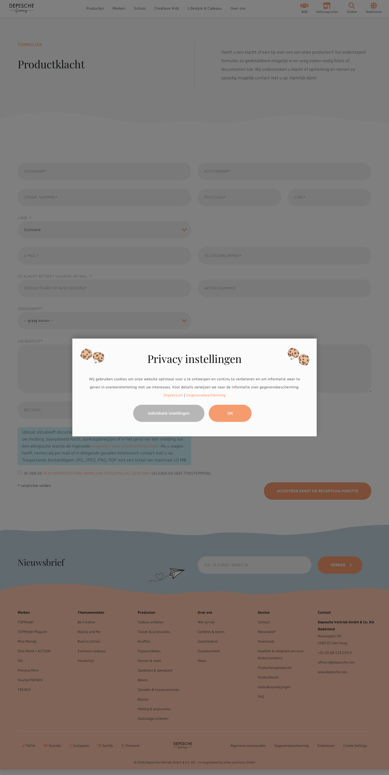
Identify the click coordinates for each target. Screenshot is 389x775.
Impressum (173, 395)
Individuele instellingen (169, 413)
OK (230, 413)
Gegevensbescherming (206, 395)
